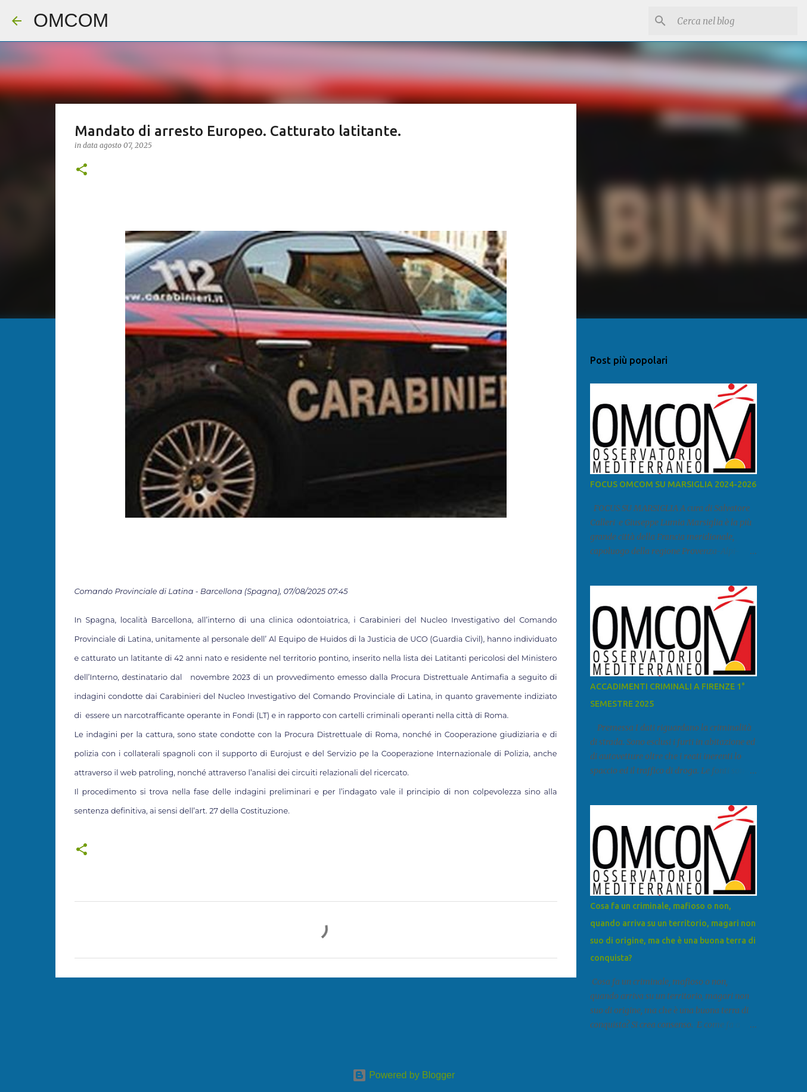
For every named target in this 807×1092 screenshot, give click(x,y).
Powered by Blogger (403, 1075)
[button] (82, 170)
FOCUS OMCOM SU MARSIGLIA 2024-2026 (673, 484)
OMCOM (70, 20)
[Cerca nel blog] (734, 21)
